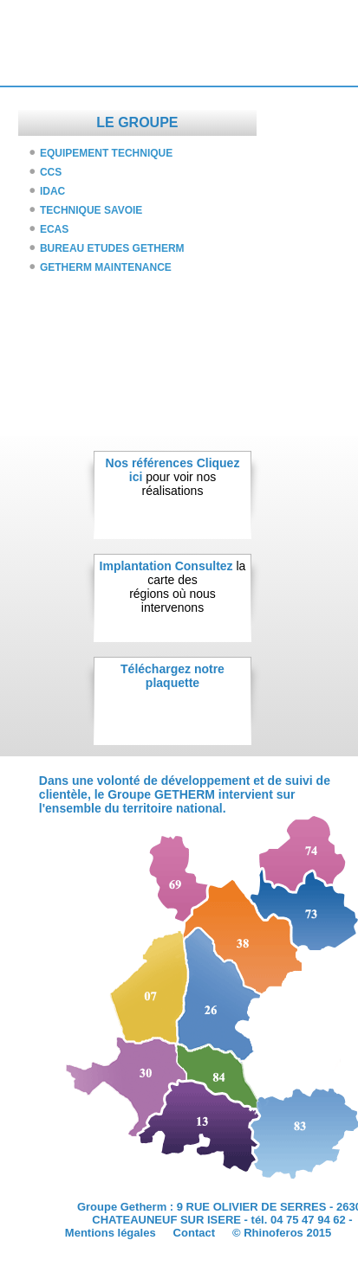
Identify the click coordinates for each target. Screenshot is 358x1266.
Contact (194, 1232)
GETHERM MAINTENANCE (106, 267)
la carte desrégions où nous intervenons (187, 586)
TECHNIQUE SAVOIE (91, 210)
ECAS (54, 229)
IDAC (52, 191)
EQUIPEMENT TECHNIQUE (106, 153)
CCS (51, 172)
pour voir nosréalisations (184, 477)
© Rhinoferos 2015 (281, 1232)
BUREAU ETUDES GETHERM (112, 248)
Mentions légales (110, 1232)
